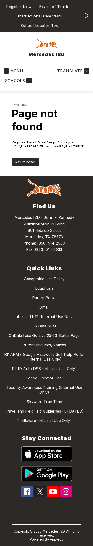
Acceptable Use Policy (44, 278)
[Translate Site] (72, 71)
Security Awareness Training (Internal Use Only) (44, 390)
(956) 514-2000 (51, 243)
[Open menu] (13, 71)
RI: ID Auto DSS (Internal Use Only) (44, 368)
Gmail (44, 307)
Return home (25, 162)
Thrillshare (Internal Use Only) (44, 420)
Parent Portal (44, 297)
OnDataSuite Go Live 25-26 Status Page (44, 335)
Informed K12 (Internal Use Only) (44, 316)
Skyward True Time (44, 401)
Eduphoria (44, 288)
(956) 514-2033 (48, 249)
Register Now (19, 6)
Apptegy (56, 539)
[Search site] (86, 16)
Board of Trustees (56, 6)
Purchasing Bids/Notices (44, 345)
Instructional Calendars (40, 16)
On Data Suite (44, 326)
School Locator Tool (40, 25)
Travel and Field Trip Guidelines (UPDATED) (44, 411)
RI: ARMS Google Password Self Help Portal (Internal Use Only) (44, 356)
